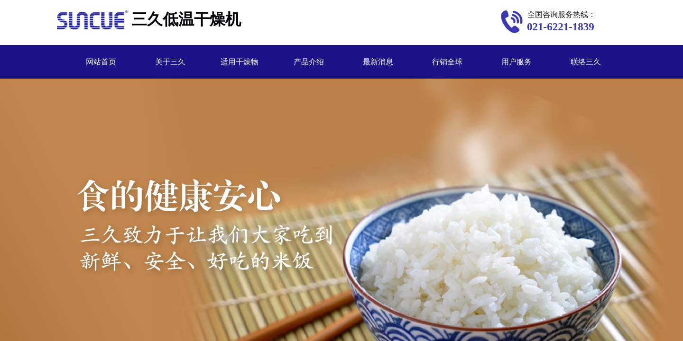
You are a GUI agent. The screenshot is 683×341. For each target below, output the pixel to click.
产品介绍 (309, 62)
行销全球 (447, 62)
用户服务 (516, 62)
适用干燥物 (239, 62)
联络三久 (586, 62)
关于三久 (170, 62)
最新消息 (378, 62)
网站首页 (101, 62)
